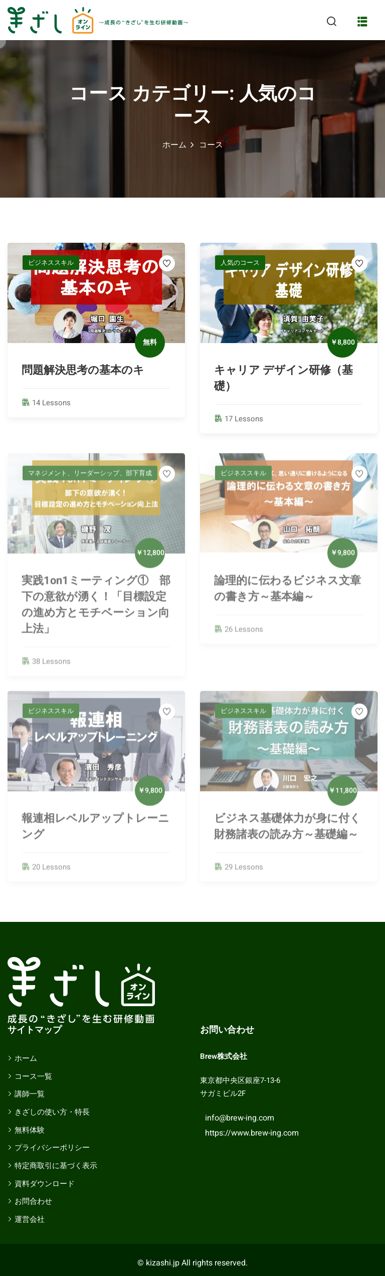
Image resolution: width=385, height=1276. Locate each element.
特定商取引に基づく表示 (56, 1165)
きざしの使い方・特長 (52, 1112)
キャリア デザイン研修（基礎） (283, 378)
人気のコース (240, 262)
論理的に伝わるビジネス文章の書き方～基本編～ (287, 594)
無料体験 (30, 1130)
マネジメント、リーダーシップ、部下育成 (90, 478)
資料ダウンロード (45, 1183)
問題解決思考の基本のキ (88, 370)
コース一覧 (33, 1076)
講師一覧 (30, 1093)
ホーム (174, 145)
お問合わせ (33, 1201)
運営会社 (30, 1219)
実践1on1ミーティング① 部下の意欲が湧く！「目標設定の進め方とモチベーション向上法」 (96, 610)
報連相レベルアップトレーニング (95, 832)
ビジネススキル (51, 262)
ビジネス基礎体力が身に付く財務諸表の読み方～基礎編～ (287, 832)
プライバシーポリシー (52, 1147)
